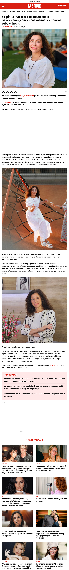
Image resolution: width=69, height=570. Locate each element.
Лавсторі (42, 11)
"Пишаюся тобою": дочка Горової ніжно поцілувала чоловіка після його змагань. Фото (51, 468)
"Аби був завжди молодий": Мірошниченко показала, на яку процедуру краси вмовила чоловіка (50, 534)
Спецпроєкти (59, 11)
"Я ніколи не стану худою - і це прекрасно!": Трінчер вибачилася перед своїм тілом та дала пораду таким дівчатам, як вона (16, 502)
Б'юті (24, 11)
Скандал (12, 11)
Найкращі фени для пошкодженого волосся (51, 500)
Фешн (19, 11)
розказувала (55, 365)
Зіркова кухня (32, 11)
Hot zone (50, 11)
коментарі (8, 102)
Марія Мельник (7, 27)
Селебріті (5, 11)
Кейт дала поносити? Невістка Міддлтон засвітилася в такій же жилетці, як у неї (50, 566)
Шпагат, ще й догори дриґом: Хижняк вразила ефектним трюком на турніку (17, 533)
